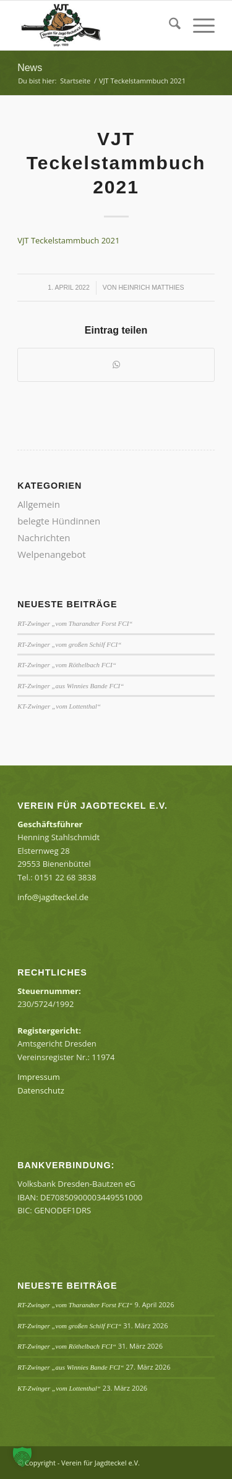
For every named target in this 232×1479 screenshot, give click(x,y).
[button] (22, 1457)
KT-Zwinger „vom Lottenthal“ (59, 706)
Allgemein (38, 504)
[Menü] (198, 25)
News (29, 67)
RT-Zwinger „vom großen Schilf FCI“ (69, 644)
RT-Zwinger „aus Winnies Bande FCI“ (70, 685)
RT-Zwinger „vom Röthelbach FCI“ (66, 664)
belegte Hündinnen (58, 521)
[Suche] (169, 25)
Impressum (38, 1076)
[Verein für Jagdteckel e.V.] (96, 25)
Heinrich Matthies (151, 287)
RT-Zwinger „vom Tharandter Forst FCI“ (74, 623)
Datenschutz (40, 1090)
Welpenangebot (51, 554)
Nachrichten (43, 537)
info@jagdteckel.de (52, 897)
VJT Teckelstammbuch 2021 (68, 240)
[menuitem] (169, 25)
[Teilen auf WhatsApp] (116, 364)
